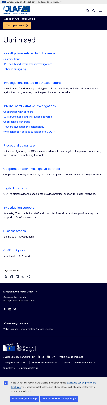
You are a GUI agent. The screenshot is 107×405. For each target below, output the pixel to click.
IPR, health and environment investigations (27, 64)
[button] (6, 276)
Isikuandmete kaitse (85, 362)
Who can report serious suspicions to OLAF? (28, 131)
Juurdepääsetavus (28, 368)
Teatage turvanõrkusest (15, 362)
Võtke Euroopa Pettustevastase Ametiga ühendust (28, 329)
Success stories (14, 231)
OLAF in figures (14, 250)
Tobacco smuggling (14, 69)
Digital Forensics (15, 188)
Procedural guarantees (19, 145)
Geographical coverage (16, 121)
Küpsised (65, 362)
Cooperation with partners (18, 111)
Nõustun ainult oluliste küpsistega (59, 398)
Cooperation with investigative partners (31, 169)
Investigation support (18, 207)
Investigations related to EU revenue (29, 53)
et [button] (87, 10)
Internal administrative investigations (29, 106)
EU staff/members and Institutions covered (27, 116)
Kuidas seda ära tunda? (50, 2)
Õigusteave (9, 368)
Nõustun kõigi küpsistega (24, 398)
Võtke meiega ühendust (71, 356)
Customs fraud (11, 59)
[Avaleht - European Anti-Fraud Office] (20, 10)
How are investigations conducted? (23, 126)
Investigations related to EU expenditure (32, 82)
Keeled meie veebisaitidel (44, 362)
